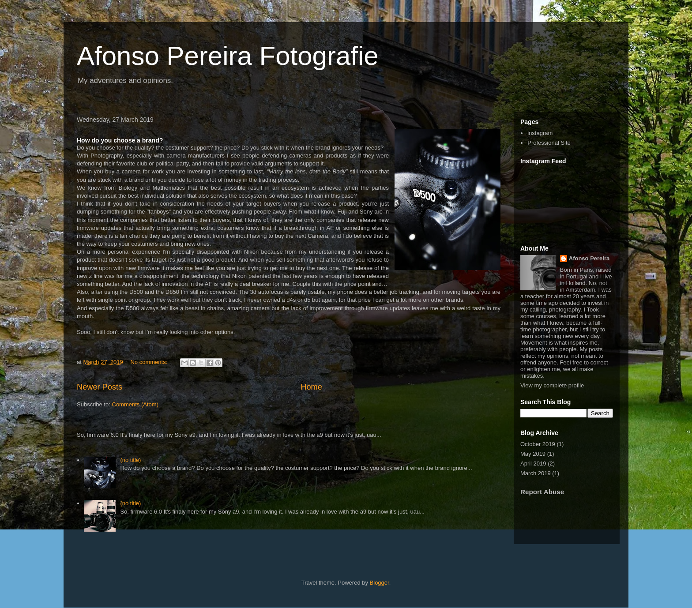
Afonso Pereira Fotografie (228, 56)
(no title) (130, 460)
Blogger (379, 582)
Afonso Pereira (589, 258)
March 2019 (535, 473)
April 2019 (533, 463)
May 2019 (532, 453)
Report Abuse (542, 491)
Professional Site (549, 142)
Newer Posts (99, 387)
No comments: (149, 362)
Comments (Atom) (135, 404)
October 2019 (537, 444)
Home (311, 387)
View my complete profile (552, 385)
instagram (540, 133)
